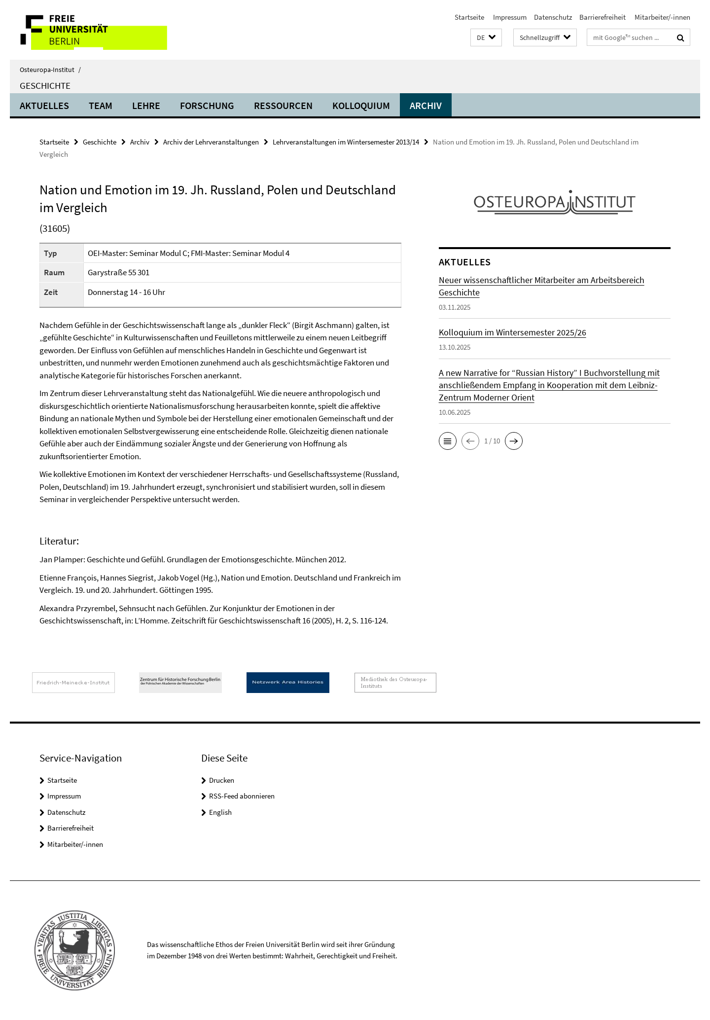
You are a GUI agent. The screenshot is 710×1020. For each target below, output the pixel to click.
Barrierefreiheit (602, 17)
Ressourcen (283, 105)
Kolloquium (361, 105)
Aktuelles (44, 105)
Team (100, 105)
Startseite (469, 17)
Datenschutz (553, 17)
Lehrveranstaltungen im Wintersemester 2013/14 (346, 141)
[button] (486, 38)
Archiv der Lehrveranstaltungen (211, 141)
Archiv (426, 105)
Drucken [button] (221, 780)
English (220, 812)
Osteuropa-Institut (50, 69)
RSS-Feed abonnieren (242, 796)
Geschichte (45, 85)
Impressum (509, 17)
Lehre (146, 105)
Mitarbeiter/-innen (661, 17)
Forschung (207, 105)
